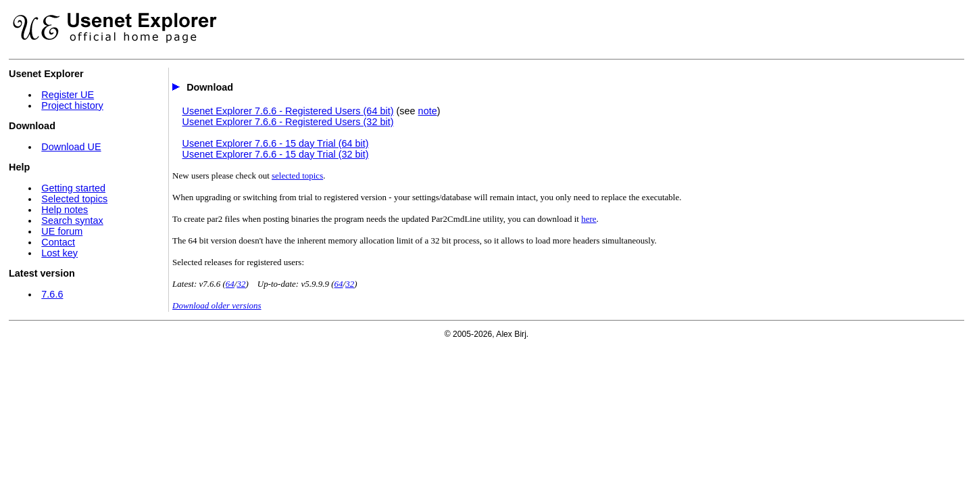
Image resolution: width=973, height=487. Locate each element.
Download (209, 87)
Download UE (71, 146)
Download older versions (216, 305)
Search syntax (72, 220)
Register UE (67, 94)
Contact (58, 242)
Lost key (59, 253)
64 (230, 284)
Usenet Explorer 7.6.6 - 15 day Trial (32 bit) (275, 154)
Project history (72, 105)
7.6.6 (52, 294)
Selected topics (74, 198)
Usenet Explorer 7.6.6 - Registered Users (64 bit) (288, 111)
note (427, 111)
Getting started (73, 188)
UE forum (61, 231)
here (588, 219)
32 (240, 284)
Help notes (64, 209)
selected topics (297, 175)
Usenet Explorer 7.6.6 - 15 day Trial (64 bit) (275, 143)
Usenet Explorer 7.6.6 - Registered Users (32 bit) (288, 121)
